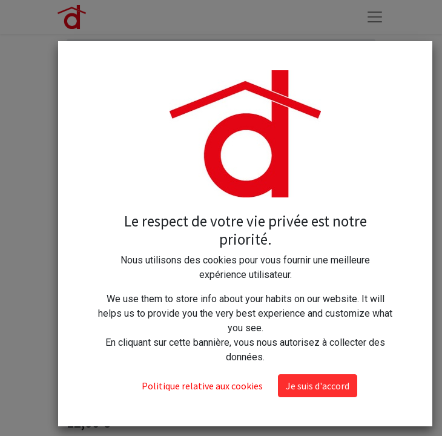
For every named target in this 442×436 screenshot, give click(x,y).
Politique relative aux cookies (202, 386)
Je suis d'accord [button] (317, 386)
